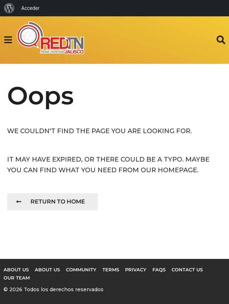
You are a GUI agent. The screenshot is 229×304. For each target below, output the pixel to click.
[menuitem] (9, 8)
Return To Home (50, 201)
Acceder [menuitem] (30, 8)
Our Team (17, 278)
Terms (110, 269)
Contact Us (187, 269)
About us (16, 269)
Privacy (135, 269)
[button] (8, 40)
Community (81, 269)
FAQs (159, 269)
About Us (47, 269)
